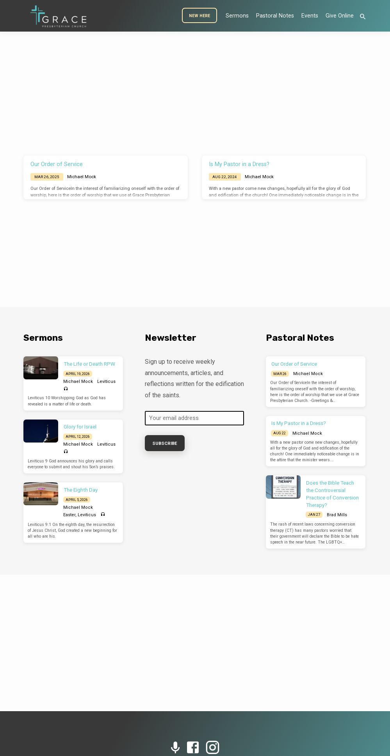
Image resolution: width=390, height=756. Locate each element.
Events (309, 15)
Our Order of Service (56, 164)
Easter (69, 514)
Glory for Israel (80, 427)
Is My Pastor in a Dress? (239, 164)
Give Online (340, 15)
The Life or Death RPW (89, 364)
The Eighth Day (81, 490)
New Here (199, 15)
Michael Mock (81, 176)
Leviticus (106, 381)
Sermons (237, 15)
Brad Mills (337, 514)
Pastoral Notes (275, 15)
